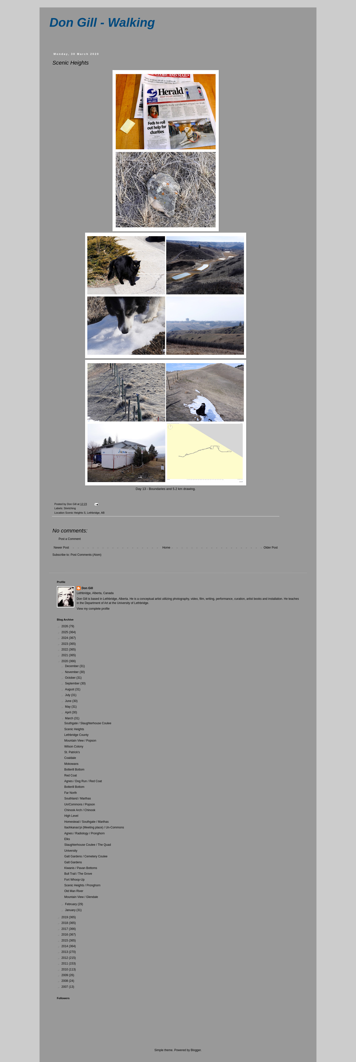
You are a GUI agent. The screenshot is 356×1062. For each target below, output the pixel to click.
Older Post (271, 547)
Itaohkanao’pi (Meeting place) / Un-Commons (94, 827)
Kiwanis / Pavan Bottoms (80, 868)
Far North (70, 793)
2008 (65, 981)
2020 (65, 661)
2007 (65, 987)
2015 (65, 940)
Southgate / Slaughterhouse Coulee (87, 723)
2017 (65, 929)
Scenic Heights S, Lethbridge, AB (85, 512)
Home (166, 547)
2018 (65, 923)
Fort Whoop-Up (74, 879)
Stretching (70, 508)
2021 (65, 655)
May (68, 706)
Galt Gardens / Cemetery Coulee (86, 856)
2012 (65, 958)
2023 (65, 644)
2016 (65, 934)
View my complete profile (93, 608)
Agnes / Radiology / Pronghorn (84, 833)
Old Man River (73, 891)
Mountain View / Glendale (81, 897)
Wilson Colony (73, 746)
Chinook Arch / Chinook (79, 810)
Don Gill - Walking (102, 22)
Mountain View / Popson (80, 740)
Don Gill (87, 588)
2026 (65, 626)
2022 (65, 649)
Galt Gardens (73, 862)
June (68, 701)
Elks (67, 839)
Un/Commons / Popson (79, 804)
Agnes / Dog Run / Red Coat (83, 781)
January (70, 910)
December (72, 666)
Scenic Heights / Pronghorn (82, 885)
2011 (65, 963)
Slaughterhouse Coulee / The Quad (87, 844)
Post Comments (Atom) (85, 554)
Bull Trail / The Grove (78, 873)
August (70, 689)
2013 (65, 952)
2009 (65, 975)
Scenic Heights (74, 729)
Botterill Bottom (74, 769)
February (71, 904)
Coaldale (70, 758)
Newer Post (61, 547)
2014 (65, 946)
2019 (65, 917)
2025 (65, 632)
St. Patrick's (72, 752)
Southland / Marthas (77, 798)
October (70, 677)
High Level (71, 816)
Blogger (196, 1050)
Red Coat (70, 775)
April (68, 712)
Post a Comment (70, 539)
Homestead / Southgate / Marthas (86, 821)
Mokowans (71, 764)
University (70, 850)
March (69, 718)
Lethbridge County (76, 735)
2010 (65, 969)
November (72, 672)
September (72, 683)
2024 (65, 638)
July (68, 695)
